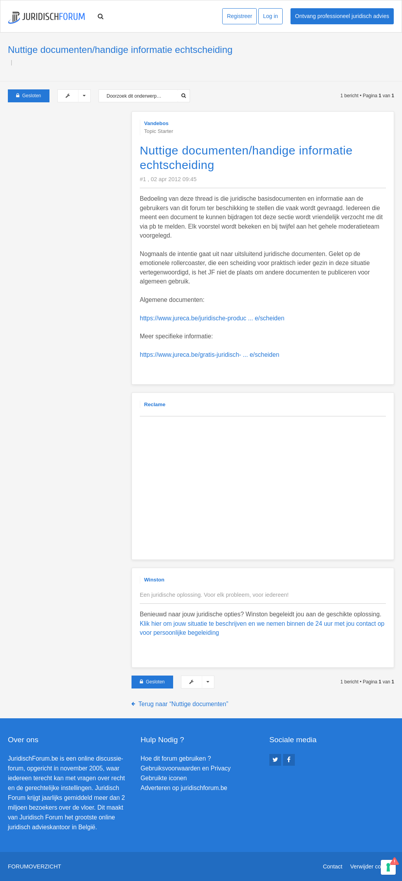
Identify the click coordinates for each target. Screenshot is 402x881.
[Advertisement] (67, 160)
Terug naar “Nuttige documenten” (183, 704)
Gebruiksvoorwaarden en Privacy (186, 768)
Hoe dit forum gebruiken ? (176, 758)
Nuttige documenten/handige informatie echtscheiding (120, 49)
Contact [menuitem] (332, 866)
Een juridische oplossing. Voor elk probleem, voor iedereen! (214, 595)
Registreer (239, 16)
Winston (154, 580)
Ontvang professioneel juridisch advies (342, 16)
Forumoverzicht (34, 866)
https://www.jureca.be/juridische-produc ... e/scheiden (212, 318)
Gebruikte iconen (164, 778)
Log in (270, 16)
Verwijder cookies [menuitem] (372, 866)
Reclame (154, 404)
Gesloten (28, 95)
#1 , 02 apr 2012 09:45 (168, 179)
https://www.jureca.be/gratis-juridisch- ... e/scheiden (209, 354)
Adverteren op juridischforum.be (184, 788)
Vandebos (156, 123)
